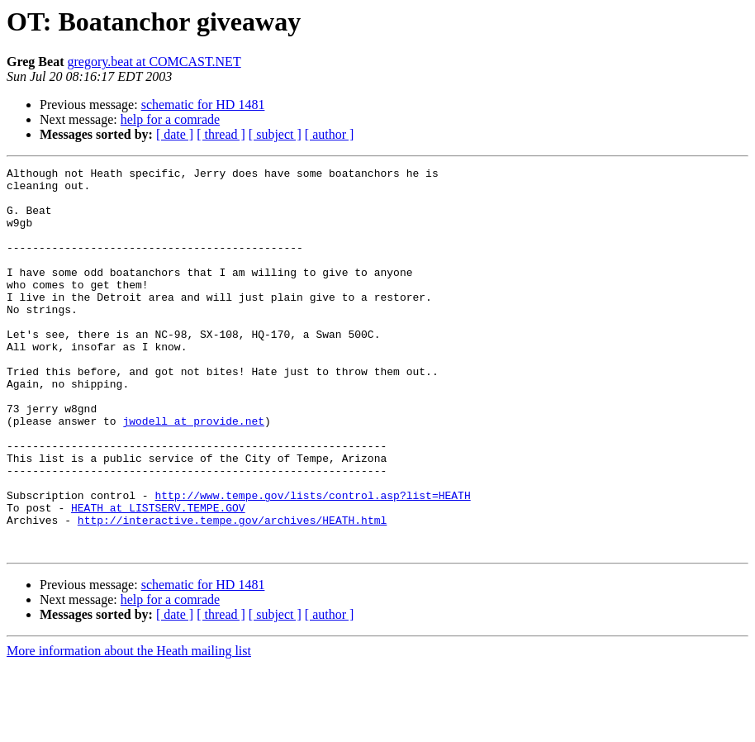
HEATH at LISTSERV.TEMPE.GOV (158, 576)
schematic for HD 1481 (203, 105)
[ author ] (329, 134)
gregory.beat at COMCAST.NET (153, 62)
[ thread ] (221, 134)
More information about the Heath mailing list (129, 728)
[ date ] (174, 134)
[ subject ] (275, 134)
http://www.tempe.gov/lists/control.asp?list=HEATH (312, 561)
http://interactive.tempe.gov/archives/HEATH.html (232, 591)
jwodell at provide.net (193, 472)
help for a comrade (170, 119)
